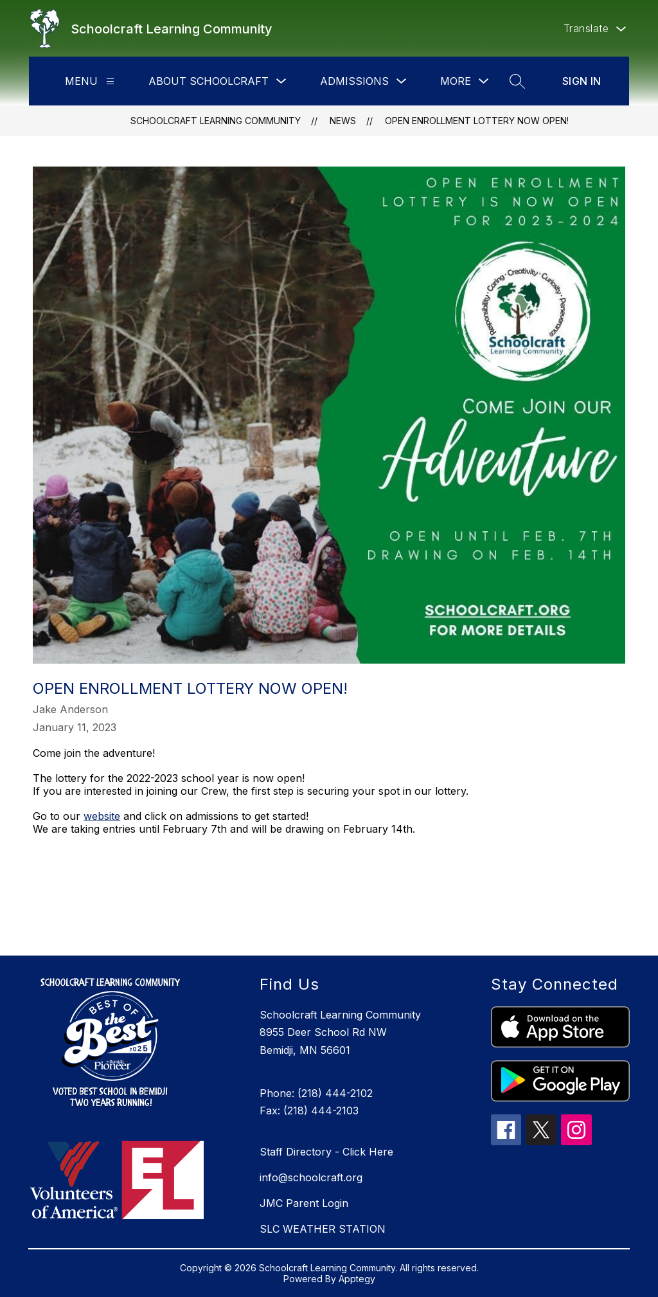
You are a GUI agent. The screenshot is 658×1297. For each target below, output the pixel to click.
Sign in (581, 81)
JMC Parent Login (304, 1203)
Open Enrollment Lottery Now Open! (477, 120)
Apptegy (357, 1278)
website (102, 816)
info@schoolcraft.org (311, 1177)
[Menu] (110, 81)
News (343, 120)
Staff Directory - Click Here (326, 1151)
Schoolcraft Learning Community (215, 120)
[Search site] (517, 81)
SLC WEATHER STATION (323, 1228)
